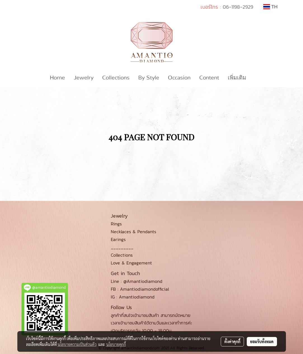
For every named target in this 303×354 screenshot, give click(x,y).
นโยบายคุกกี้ (116, 344)
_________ (122, 247)
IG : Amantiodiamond (132, 296)
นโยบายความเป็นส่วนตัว (77, 344)
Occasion (179, 78)
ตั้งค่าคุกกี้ (232, 341)
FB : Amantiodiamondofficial (140, 289)
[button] (255, 78)
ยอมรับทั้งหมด (262, 341)
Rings (116, 223)
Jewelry (83, 78)
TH (270, 6)
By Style (148, 78)
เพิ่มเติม (237, 78)
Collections (116, 78)
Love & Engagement (131, 262)
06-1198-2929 (238, 7)
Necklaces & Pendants (133, 231)
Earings (118, 239)
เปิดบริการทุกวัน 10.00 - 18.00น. (141, 330)
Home (57, 78)
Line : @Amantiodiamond (136, 281)
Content (209, 78)
